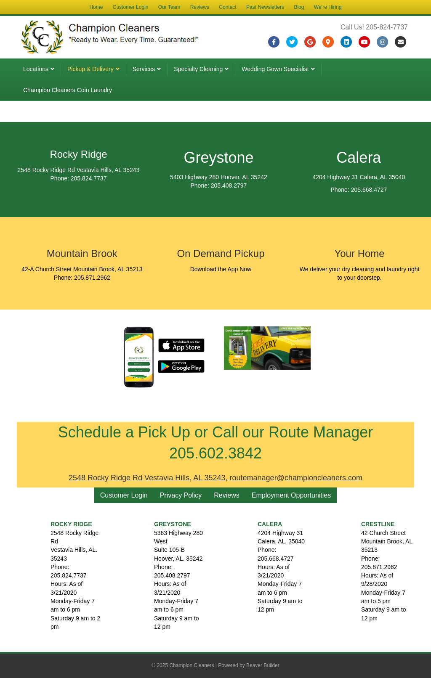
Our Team (169, 7)
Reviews (199, 7)
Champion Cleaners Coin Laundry (67, 90)
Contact (227, 7)
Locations (35, 69)
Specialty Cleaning (198, 69)
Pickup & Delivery (90, 69)
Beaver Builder (262, 665)
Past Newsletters (265, 7)
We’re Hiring (328, 7)
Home (96, 7)
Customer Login (131, 7)
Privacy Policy (181, 495)
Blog (299, 7)
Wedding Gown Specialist (275, 69)
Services (144, 69)
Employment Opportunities (291, 495)
